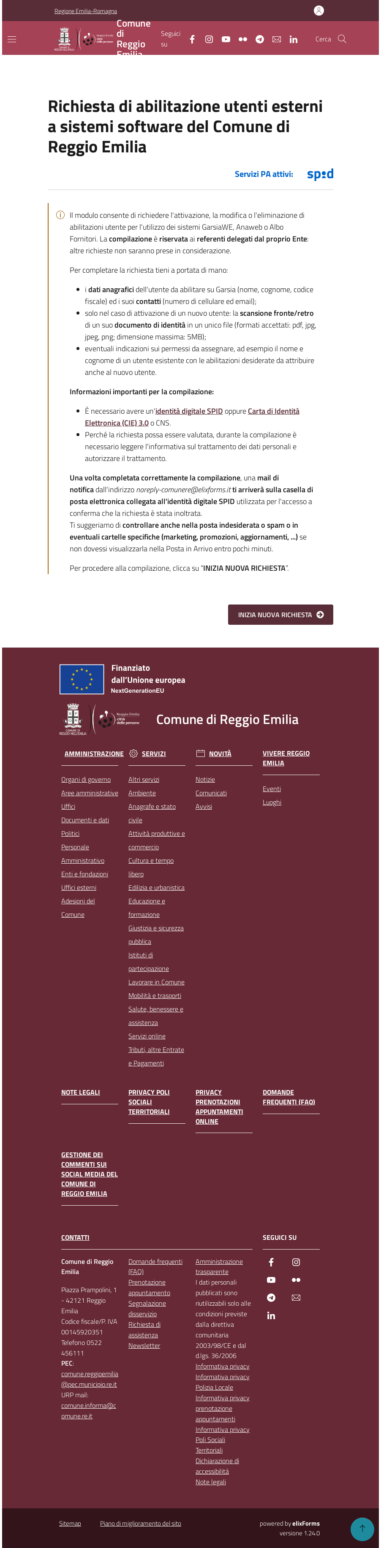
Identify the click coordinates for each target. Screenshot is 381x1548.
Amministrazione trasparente (219, 1266)
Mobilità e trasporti (154, 995)
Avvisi (204, 806)
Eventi (272, 788)
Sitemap (70, 1523)
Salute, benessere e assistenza (155, 1015)
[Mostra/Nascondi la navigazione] (12, 39)
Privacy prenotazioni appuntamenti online (219, 1106)
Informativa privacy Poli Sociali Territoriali (223, 1440)
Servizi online (147, 1036)
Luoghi (272, 802)
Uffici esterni (78, 887)
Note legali (80, 1092)
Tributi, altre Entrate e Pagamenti (156, 1056)
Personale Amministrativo (82, 853)
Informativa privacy (223, 1366)
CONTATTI (75, 1237)
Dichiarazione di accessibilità (217, 1466)
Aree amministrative (89, 793)
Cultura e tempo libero (151, 867)
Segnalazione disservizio (147, 1308)
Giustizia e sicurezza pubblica (156, 934)
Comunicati (211, 793)
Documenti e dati (85, 820)
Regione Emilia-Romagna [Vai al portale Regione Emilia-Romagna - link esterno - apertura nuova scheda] (85, 10)
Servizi (147, 753)
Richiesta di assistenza (144, 1329)
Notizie (205, 779)
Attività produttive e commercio (156, 840)
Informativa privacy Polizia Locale (223, 1382)
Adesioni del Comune (78, 907)
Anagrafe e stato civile (152, 813)
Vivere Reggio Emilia (286, 758)
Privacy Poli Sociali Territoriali (149, 1102)
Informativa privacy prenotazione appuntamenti (223, 1408)
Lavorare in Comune (156, 982)
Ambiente (142, 793)
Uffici (68, 806)
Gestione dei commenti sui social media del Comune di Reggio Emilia (89, 1174)
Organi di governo (86, 779)
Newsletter (144, 1345)
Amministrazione (91, 753)
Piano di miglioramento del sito (140, 1523)
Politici (70, 833)
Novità (213, 753)
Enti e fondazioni (84, 874)
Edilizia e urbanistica (156, 887)
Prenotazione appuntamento (149, 1287)
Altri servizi (143, 779)
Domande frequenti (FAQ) (289, 1097)
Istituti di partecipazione (148, 961)
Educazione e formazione (146, 907)
